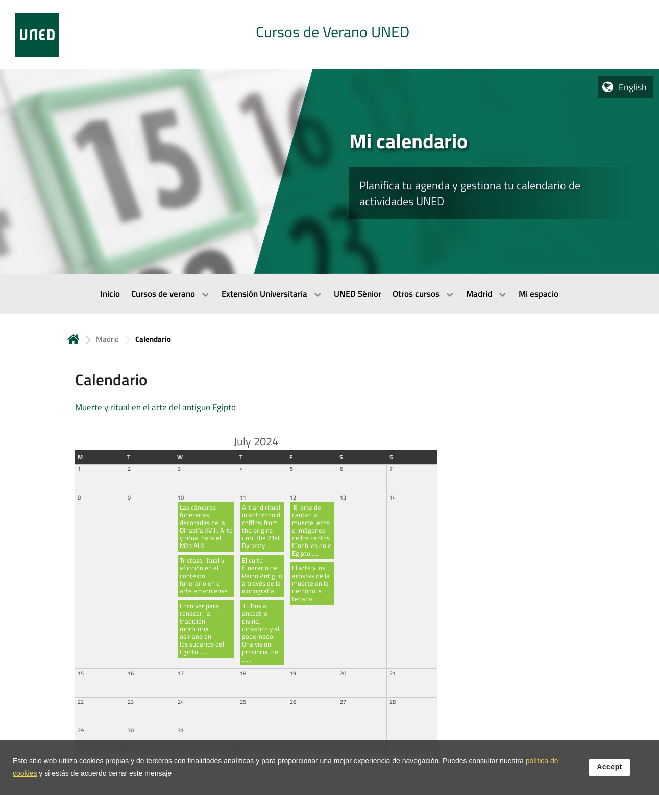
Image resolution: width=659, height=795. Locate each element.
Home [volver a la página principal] (73, 339)
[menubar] (329, 294)
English (633, 87)
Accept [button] (609, 770)
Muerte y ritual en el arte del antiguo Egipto (155, 407)
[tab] (329, 34)
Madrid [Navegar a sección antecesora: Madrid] (107, 339)
